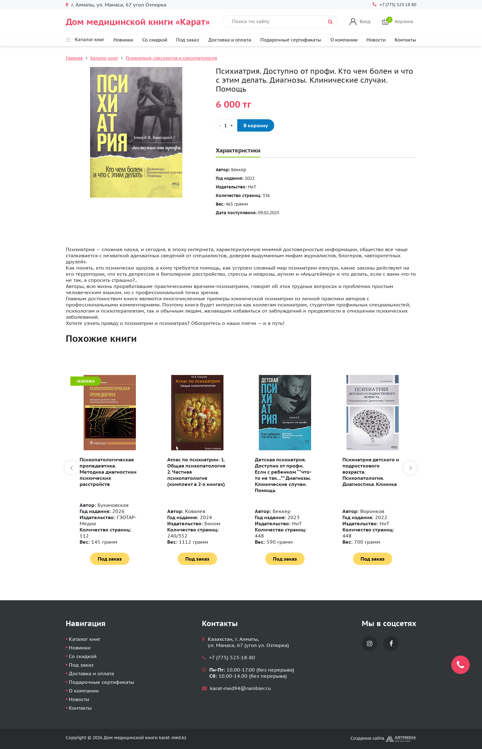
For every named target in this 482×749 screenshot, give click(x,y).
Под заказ (187, 40)
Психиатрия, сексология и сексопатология (171, 58)
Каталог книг (104, 58)
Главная (74, 58)
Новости (375, 40)
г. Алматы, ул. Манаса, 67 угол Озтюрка (118, 5)
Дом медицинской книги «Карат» (138, 21)
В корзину (255, 125)
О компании (344, 40)
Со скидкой (154, 40)
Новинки (123, 40)
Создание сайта (383, 738)
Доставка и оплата (229, 40)
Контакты (405, 40)
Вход (365, 21)
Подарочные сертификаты (290, 40)
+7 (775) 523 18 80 (398, 4)
